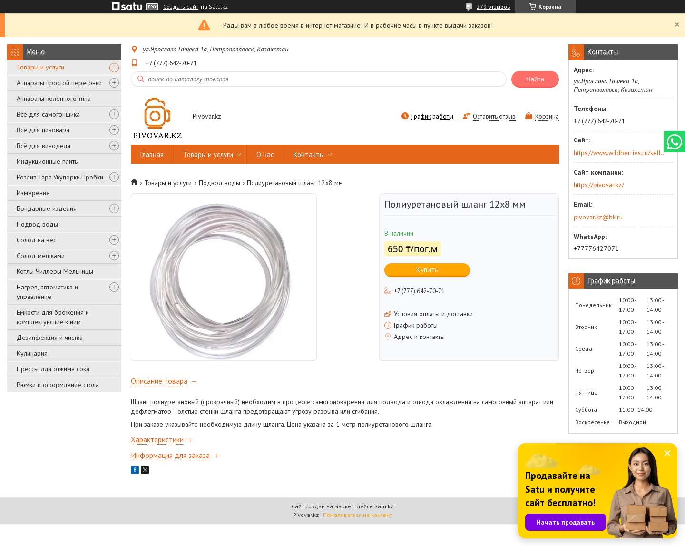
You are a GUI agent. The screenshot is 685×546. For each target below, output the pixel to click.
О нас (265, 154)
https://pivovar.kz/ (599, 184)
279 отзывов (493, 6)
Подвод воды (37, 224)
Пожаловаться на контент (357, 536)
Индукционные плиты (48, 161)
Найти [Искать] (535, 79)
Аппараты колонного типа (54, 98)
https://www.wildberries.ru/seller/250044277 (620, 153)
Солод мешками (41, 255)
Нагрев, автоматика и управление (47, 292)
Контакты (309, 154)
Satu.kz (383, 528)
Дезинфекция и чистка (50, 337)
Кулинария (32, 353)
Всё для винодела (43, 145)
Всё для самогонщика (48, 114)
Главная (152, 154)
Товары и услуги (40, 67)
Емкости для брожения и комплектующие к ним (53, 317)
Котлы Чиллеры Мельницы (55, 271)
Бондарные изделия (47, 208)
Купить (427, 269)
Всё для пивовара (43, 130)
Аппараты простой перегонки (59, 83)
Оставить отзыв (494, 116)
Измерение (33, 193)
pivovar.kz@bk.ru (598, 217)
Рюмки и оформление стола (58, 384)
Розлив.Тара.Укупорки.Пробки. (61, 177)
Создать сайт (180, 6)
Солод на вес (36, 240)
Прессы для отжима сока (53, 369)
